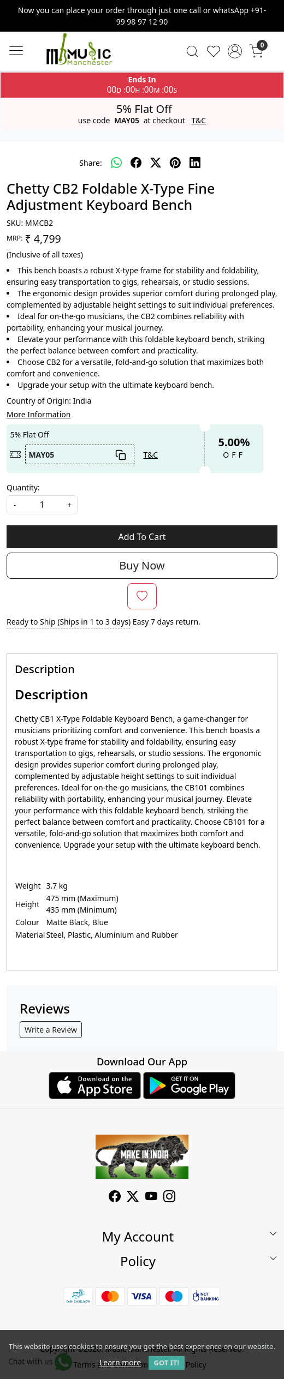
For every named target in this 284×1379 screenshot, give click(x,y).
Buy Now (141, 565)
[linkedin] (195, 163)
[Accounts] (235, 51)
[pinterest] (175, 163)
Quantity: (23, 487)
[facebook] (136, 163)
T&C (199, 120)
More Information (38, 414)
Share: (90, 163)
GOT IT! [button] (166, 1363)
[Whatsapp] (116, 163)
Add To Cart (141, 537)
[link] (192, 51)
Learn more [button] (120, 1362)
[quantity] (42, 504)
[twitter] (155, 163)
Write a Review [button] (51, 1029)
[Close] (271, 12)
